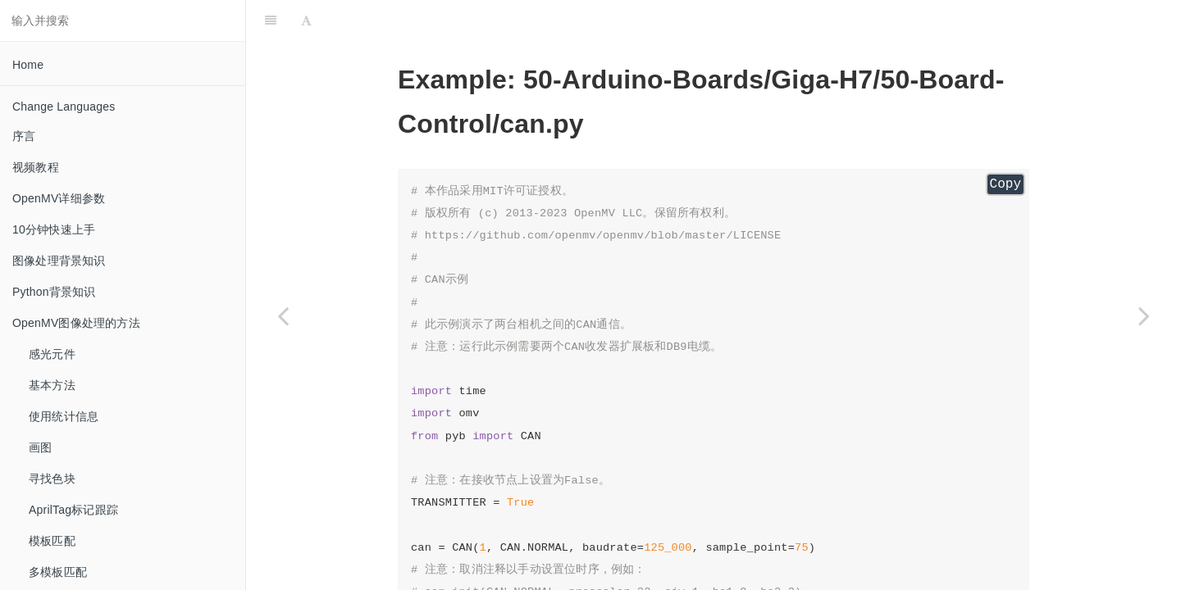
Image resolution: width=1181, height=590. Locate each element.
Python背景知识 (54, 291)
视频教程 (35, 167)
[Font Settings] (306, 20)
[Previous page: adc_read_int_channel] (283, 315)
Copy (1005, 184)
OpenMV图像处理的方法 (76, 322)
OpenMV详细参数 (58, 198)
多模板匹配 (58, 572)
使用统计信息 (63, 416)
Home (27, 64)
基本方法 (52, 385)
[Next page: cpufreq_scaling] (1144, 315)
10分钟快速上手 (53, 229)
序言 (23, 136)
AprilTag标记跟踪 (73, 509)
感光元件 (52, 354)
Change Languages (63, 106)
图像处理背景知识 (59, 260)
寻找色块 (52, 478)
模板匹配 (52, 540)
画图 (40, 447)
